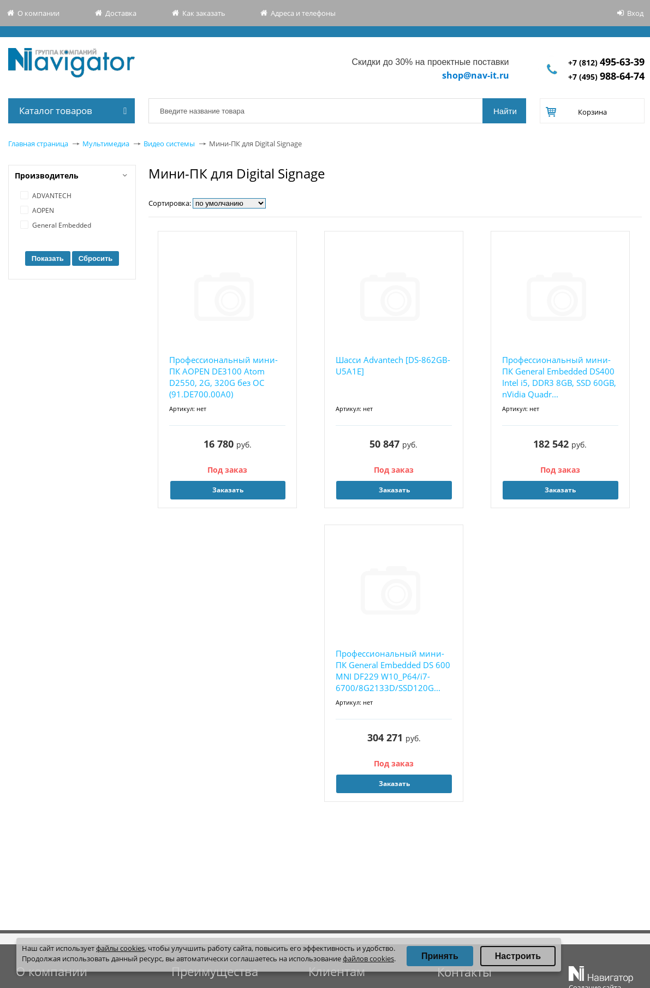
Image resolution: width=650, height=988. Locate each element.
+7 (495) (606, 77)
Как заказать (203, 13)
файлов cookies (368, 958)
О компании (38, 13)
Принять (439, 956)
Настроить (518, 956)
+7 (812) (606, 62)
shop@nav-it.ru (475, 75)
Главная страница (38, 143)
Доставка (120, 13)
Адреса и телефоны (303, 13)
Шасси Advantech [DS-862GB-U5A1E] (393, 365)
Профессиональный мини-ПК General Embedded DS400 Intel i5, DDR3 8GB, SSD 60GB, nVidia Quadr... (559, 377)
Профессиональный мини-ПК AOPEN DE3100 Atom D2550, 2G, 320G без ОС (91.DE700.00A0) (223, 377)
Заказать (227, 490)
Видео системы (169, 143)
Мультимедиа (105, 143)
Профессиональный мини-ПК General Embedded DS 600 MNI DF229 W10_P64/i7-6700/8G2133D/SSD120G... (393, 670)
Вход (635, 13)
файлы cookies (120, 948)
